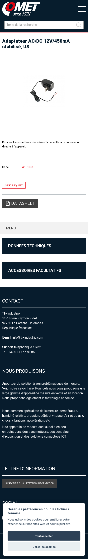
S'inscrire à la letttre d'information (29, 483)
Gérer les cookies (44, 546)
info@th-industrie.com (27, 337)
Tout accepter (44, 536)
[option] (44, 91)
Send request (14, 185)
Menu (11, 228)
